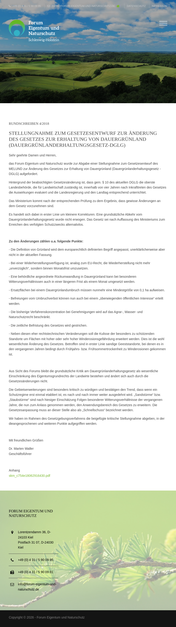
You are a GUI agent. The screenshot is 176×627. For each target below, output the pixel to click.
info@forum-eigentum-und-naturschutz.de (83, 6)
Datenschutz (136, 6)
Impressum (159, 6)
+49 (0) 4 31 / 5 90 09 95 (27, 6)
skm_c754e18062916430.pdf (29, 475)
